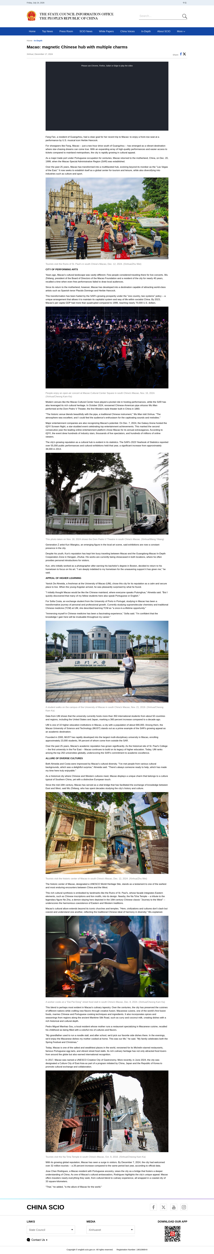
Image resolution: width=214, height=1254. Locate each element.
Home (29, 40)
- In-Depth (37, 40)
